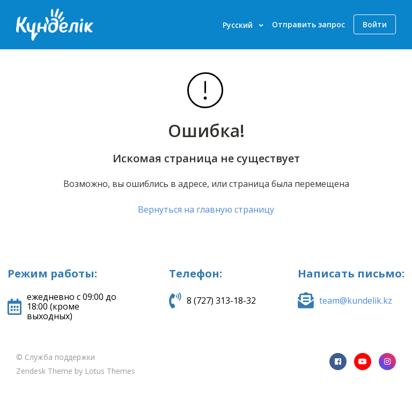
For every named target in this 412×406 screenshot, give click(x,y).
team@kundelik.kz (355, 300)
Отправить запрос (308, 24)
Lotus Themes (110, 371)
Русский (239, 25)
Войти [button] (375, 24)
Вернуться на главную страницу (206, 209)
